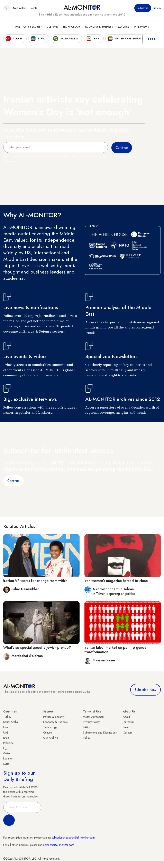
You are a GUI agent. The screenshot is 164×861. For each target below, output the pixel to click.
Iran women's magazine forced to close (116, 580)
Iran (5, 727)
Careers (127, 732)
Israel (6, 738)
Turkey (7, 717)
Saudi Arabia (11, 722)
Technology (71, 27)
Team (126, 727)
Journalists (128, 722)
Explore (123, 27)
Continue (13, 480)
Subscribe (142, 8)
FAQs (86, 727)
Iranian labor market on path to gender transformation (116, 650)
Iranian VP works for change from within (35, 580)
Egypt (6, 748)
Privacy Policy (91, 722)
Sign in (157, 8)
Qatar (6, 753)
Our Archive (50, 738)
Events (33, 8)
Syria (6, 764)
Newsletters (19, 8)
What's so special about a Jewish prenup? (37, 647)
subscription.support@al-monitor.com (73, 837)
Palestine (8, 743)
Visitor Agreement (93, 717)
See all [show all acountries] (152, 39)
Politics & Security (28, 27)
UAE (5, 732)
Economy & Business (99, 27)
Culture (52, 27)
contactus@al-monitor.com (58, 845)
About (126, 717)
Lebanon (8, 758)
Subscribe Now (145, 689)
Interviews (141, 27)
